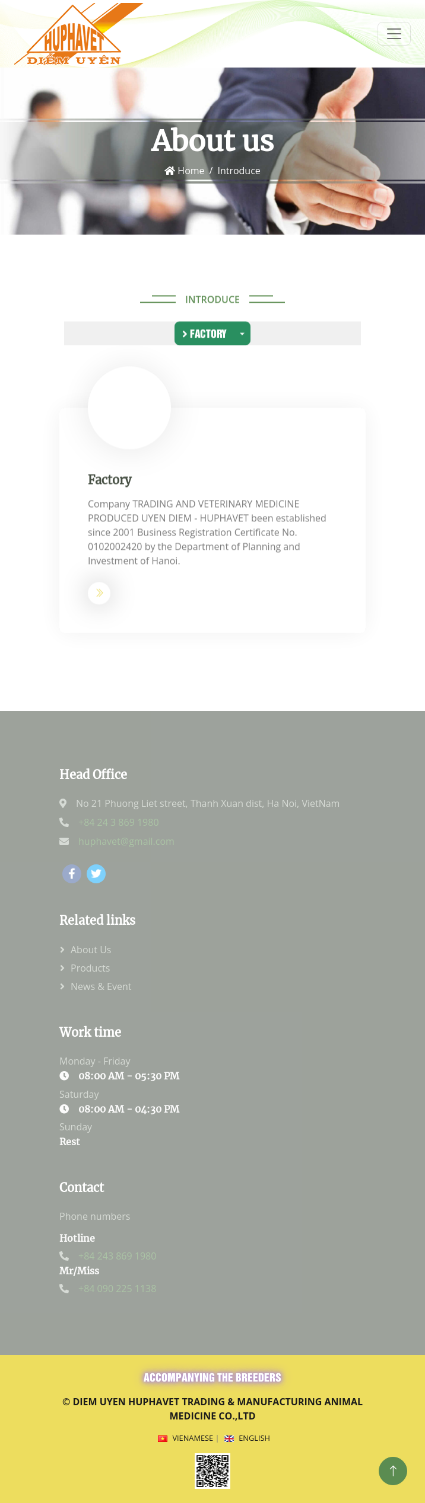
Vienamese (192, 1438)
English (254, 1438)
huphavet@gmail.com (126, 841)
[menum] (394, 34)
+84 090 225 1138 (117, 1288)
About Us (91, 949)
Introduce (212, 300)
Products (90, 968)
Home (184, 170)
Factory (204, 334)
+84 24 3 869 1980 (118, 822)
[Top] (393, 1471)
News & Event (101, 986)
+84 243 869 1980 (117, 1255)
